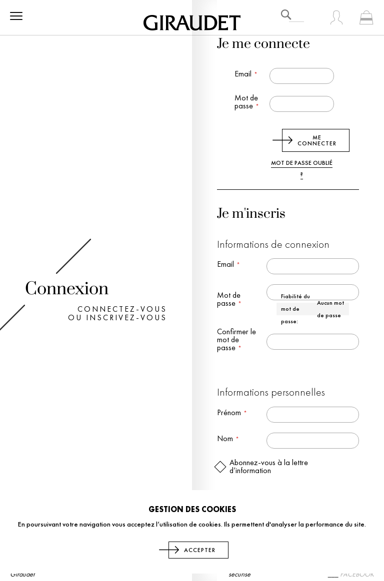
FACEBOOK (357, 574)
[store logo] (192, 21)
